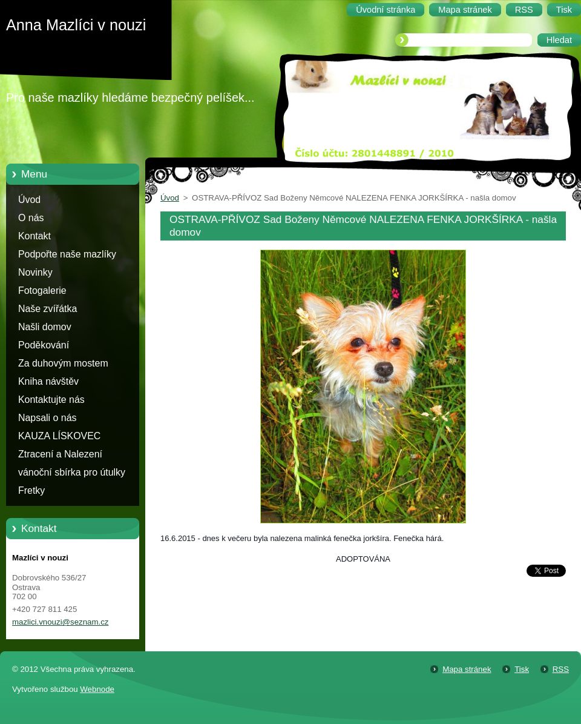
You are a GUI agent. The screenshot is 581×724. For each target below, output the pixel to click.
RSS (561, 669)
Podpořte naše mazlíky (67, 254)
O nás (31, 218)
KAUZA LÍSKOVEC (59, 436)
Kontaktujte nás (51, 399)
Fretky (31, 490)
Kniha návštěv (48, 381)
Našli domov (44, 327)
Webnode (97, 689)
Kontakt (34, 236)
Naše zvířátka (47, 309)
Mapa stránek (466, 669)
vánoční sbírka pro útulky (71, 472)
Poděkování (43, 345)
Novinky (35, 272)
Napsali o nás (47, 418)
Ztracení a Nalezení (60, 454)
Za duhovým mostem (63, 363)
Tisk (521, 669)
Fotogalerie (42, 290)
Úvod (29, 199)
